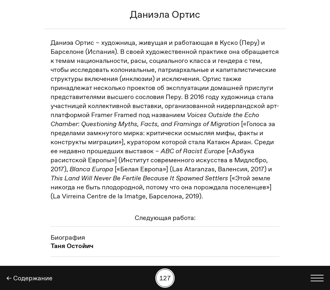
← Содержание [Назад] (29, 278)
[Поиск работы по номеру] (165, 278)
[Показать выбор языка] (317, 278)
